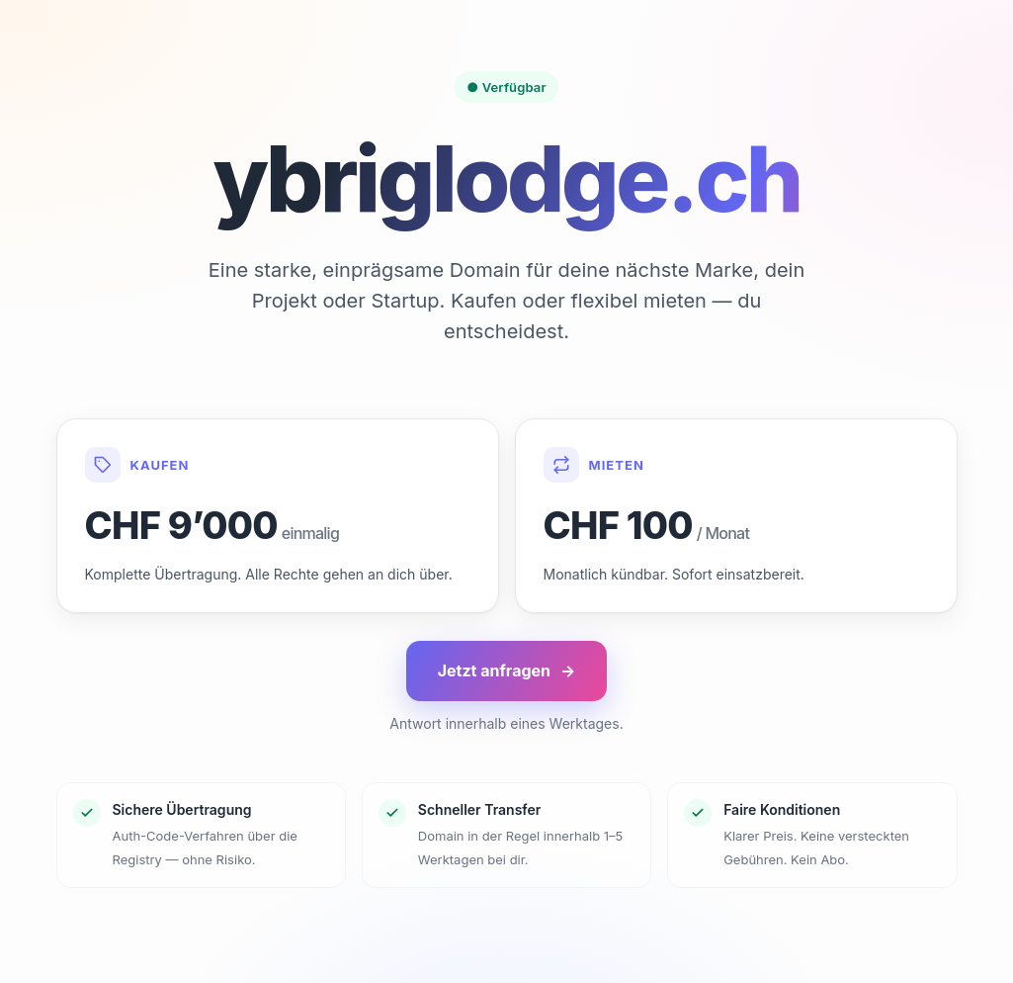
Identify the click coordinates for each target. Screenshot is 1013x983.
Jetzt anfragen (507, 671)
